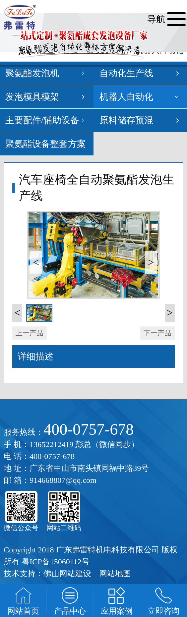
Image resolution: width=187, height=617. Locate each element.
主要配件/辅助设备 (42, 120)
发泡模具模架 (32, 97)
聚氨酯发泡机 (32, 73)
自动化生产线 (126, 73)
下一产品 (157, 333)
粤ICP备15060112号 (55, 561)
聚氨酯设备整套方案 (45, 144)
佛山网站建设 (67, 573)
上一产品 (29, 333)
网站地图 (115, 573)
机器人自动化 (126, 97)
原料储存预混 (126, 120)
